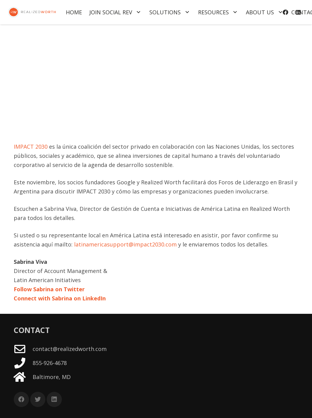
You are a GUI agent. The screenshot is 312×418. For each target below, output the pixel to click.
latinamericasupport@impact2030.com (125, 244)
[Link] (32, 12)
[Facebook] (21, 399)
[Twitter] (37, 399)
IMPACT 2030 (31, 146)
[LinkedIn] (54, 399)
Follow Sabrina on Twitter (49, 289)
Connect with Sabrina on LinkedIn (60, 298)
